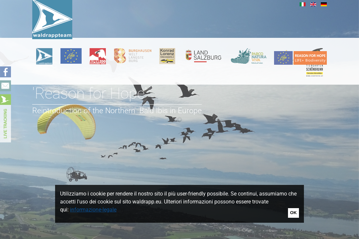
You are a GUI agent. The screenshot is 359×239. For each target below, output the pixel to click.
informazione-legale (93, 209)
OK (293, 212)
